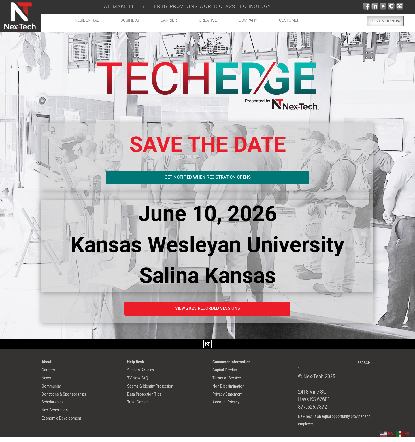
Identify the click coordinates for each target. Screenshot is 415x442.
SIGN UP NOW (388, 21)
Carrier (169, 20)
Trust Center (140, 410)
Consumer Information (236, 365)
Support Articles (144, 374)
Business (129, 20)
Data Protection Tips (149, 401)
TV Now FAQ (140, 383)
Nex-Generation (58, 419)
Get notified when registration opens (207, 178)
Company (248, 20)
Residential (87, 20)
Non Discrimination (233, 392)
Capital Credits (228, 374)
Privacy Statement (232, 401)
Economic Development (67, 429)
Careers (50, 374)
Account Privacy (230, 410)
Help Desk (138, 365)
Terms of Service (230, 383)
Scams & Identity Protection (157, 392)
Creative (208, 20)
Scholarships (55, 410)
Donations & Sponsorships (70, 401)
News (48, 383)
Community (54, 392)
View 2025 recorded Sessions (207, 310)
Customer (289, 20)
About (48, 365)
